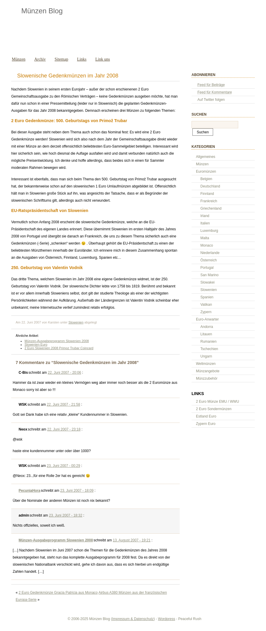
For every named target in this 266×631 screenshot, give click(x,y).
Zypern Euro (205, 424)
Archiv (40, 59)
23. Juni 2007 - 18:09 (77, 490)
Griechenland (210, 208)
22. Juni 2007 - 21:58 (63, 404)
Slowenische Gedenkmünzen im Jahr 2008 (67, 76)
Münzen (18, 59)
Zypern (205, 312)
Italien (205, 223)
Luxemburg (209, 231)
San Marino (209, 275)
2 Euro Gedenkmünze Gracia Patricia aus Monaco (58, 592)
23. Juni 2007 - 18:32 (65, 515)
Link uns (102, 59)
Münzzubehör (207, 378)
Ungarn (206, 356)
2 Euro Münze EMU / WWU (217, 401)
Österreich (208, 260)
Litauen (206, 334)
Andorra (206, 327)
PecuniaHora (29, 490)
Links (82, 59)
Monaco (206, 245)
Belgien (206, 179)
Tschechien (209, 349)
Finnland (207, 194)
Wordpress (166, 619)
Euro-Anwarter (207, 319)
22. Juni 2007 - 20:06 (64, 372)
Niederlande (210, 253)
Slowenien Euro (36, 344)
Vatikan (206, 304)
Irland (204, 216)
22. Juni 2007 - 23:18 (64, 429)
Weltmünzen (205, 364)
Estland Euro (206, 416)
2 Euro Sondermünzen (213, 409)
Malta (204, 238)
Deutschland (210, 186)
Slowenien (76, 322)
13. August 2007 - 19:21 (131, 540)
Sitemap (61, 59)
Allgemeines (205, 157)
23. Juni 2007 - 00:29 (63, 466)
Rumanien (208, 341)
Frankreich (208, 201)
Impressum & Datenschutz (133, 619)
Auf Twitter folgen (211, 100)
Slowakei (207, 282)
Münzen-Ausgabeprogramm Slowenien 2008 (57, 341)
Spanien (206, 297)
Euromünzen (206, 171)
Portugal (207, 268)
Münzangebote (207, 371)
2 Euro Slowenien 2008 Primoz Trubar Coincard (59, 348)
